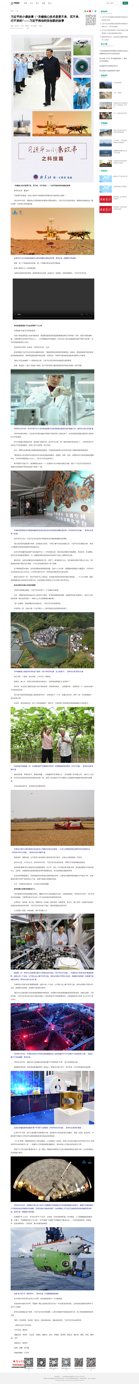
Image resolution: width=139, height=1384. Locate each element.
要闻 (25, 3)
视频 (43, 3)
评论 (31, 3)
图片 (37, 3)
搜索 (125, 3)
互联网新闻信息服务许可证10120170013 (73, 1376)
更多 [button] (50, 3)
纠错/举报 (56, 1376)
